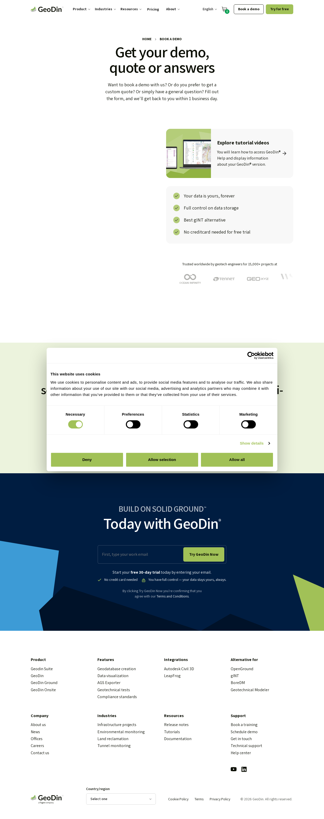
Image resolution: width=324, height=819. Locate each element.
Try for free (279, 9)
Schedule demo (244, 731)
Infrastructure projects (116, 724)
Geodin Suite (42, 668)
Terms (199, 799)
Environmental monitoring (121, 731)
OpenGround (242, 668)
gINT (235, 676)
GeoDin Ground (44, 682)
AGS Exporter (108, 682)
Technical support (246, 745)
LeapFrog (172, 676)
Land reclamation (112, 739)
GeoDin (37, 676)
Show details (252, 443)
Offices (37, 739)
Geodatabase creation (116, 668)
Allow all (237, 459)
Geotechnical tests (113, 689)
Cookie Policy (178, 799)
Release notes (176, 724)
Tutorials (172, 731)
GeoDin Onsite (43, 689)
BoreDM (238, 682)
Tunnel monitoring (114, 745)
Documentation (177, 739)
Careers (37, 745)
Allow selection (162, 459)
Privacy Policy (220, 799)
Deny (87, 459)
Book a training (244, 724)
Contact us (40, 752)
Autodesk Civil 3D (179, 668)
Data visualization (112, 676)
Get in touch (241, 739)
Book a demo (248, 9)
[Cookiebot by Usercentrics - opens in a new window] (251, 355)
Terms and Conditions (173, 596)
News (35, 731)
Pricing (153, 9)
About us (38, 724)
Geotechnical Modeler (250, 689)
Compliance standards (117, 697)
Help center (241, 752)
